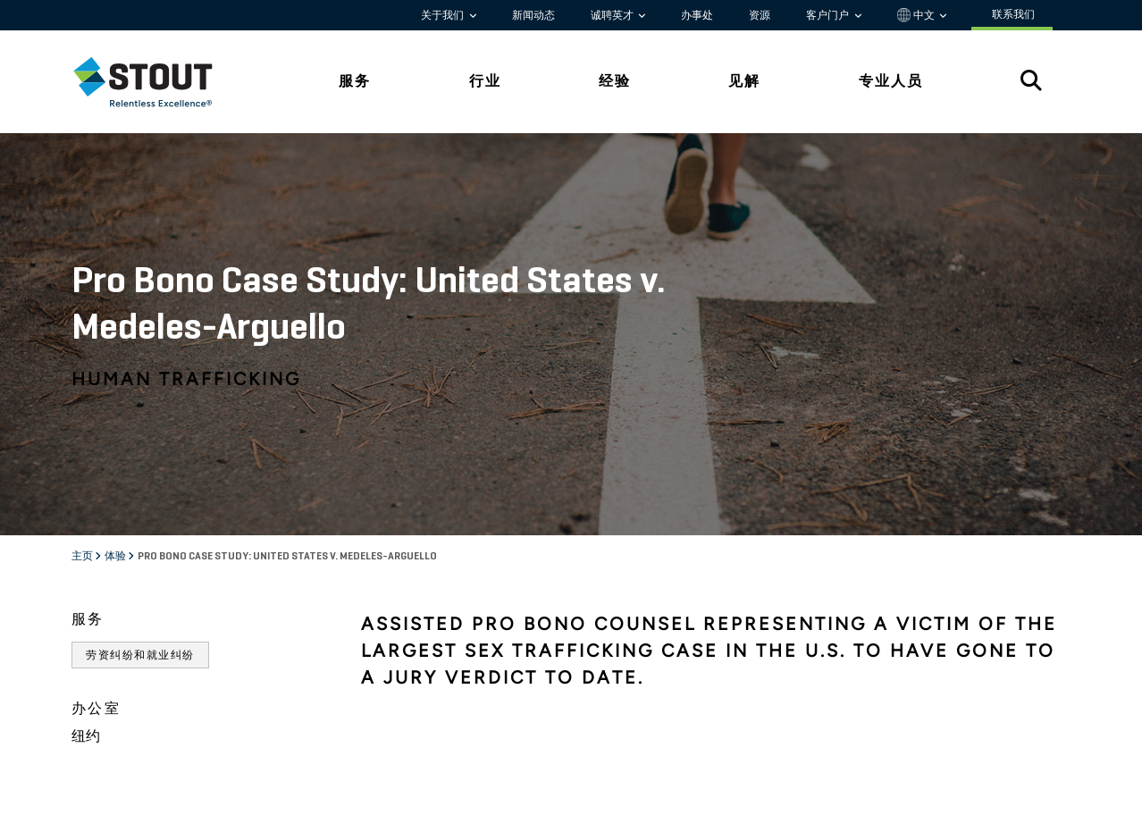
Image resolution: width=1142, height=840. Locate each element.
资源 (759, 15)
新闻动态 (533, 15)
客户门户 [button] (829, 15)
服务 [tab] (355, 80)
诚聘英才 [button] (613, 15)
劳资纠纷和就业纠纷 (140, 655)
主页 (83, 556)
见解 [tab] (744, 80)
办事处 (697, 15)
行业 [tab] (485, 80)
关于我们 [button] (443, 15)
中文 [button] (917, 15)
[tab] (156, 82)
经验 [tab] (615, 80)
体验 (116, 556)
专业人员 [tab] (891, 80)
